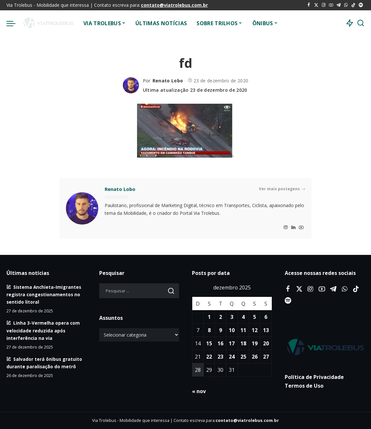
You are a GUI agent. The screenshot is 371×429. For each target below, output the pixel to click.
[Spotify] (361, 5)
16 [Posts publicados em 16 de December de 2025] (220, 343)
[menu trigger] (14, 23)
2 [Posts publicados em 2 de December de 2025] (220, 316)
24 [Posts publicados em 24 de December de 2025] (232, 356)
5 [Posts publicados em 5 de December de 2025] (254, 316)
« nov (199, 391)
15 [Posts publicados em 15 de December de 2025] (209, 343)
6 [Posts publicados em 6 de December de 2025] (265, 316)
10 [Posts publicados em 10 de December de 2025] (232, 330)
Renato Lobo (168, 81)
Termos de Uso (304, 385)
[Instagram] (323, 5)
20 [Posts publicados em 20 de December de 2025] (266, 343)
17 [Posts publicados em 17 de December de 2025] (232, 343)
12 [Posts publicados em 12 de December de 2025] (255, 330)
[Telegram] (338, 5)
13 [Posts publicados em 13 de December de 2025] (266, 330)
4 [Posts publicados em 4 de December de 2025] (243, 316)
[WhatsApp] (346, 5)
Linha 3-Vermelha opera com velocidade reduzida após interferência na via (43, 330)
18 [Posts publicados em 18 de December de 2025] (243, 343)
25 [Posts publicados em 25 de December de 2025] (243, 356)
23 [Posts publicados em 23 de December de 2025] (220, 356)
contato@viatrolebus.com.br (174, 5)
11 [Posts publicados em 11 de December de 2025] (243, 330)
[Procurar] (361, 23)
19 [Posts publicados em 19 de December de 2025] (255, 343)
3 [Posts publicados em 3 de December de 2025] (231, 316)
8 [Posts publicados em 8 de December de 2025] (209, 330)
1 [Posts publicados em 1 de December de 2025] (209, 316)
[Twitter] (316, 5)
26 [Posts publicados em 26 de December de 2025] (255, 356)
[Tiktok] (353, 5)
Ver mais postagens (282, 189)
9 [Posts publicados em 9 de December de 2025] (220, 330)
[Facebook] (309, 5)
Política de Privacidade (314, 377)
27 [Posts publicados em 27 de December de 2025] (266, 356)
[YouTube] (331, 5)
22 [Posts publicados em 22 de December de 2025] (209, 356)
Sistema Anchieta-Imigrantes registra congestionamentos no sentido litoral (43, 294)
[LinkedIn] (293, 228)
